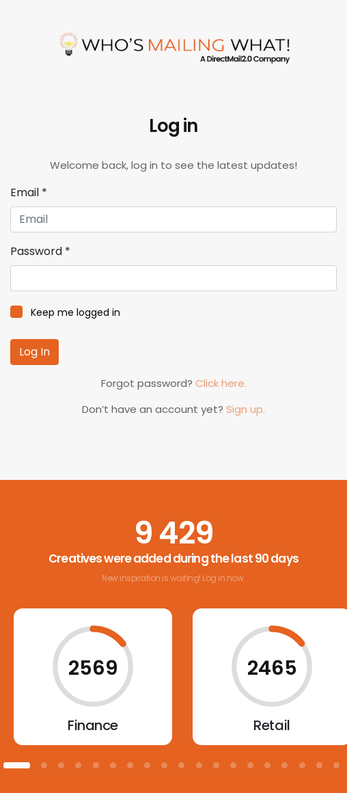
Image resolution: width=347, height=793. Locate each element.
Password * (40, 251)
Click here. (221, 383)
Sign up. (245, 409)
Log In (34, 352)
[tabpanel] (93, 676)
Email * (28, 192)
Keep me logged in (75, 312)
